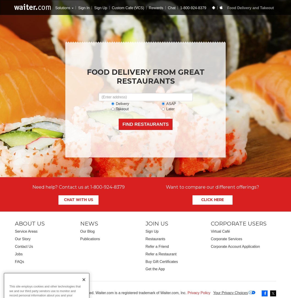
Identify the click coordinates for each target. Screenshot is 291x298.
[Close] (84, 292)
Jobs (19, 254)
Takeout (120, 109)
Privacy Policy (198, 293)
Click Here (212, 200)
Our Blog (87, 231)
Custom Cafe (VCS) (128, 8)
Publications (90, 239)
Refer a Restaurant (161, 254)
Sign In (84, 8)
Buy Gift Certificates (162, 262)
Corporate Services (226, 239)
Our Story (22, 239)
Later (168, 109)
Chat (172, 8)
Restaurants (155, 239)
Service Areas (26, 231)
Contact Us (24, 246)
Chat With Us (78, 200)
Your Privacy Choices (230, 293)
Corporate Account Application (235, 246)
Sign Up (100, 8)
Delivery (120, 104)
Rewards (156, 8)
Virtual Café (220, 231)
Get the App (155, 269)
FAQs (19, 262)
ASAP (169, 104)
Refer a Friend (157, 246)
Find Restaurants (146, 124)
